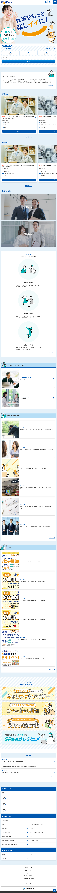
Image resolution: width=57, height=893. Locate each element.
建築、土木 (32, 836)
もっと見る (49, 352)
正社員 (3, 854)
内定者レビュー (28, 870)
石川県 (4, 798)
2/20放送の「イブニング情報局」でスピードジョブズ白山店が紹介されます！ (19, 766)
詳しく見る (50, 85)
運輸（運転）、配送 (34, 840)
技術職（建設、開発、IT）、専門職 (9, 836)
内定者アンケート (28, 867)
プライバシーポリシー (28, 875)
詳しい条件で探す (49, 48)
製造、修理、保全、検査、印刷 (36, 832)
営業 (30, 820)
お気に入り (50, 2)
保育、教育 (32, 828)
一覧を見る (27, 137)
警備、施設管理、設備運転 (8, 840)
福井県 (4, 804)
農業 (30, 844)
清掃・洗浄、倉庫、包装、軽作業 (9, 844)
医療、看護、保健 (6, 832)
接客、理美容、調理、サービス (36, 824)
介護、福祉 (4, 828)
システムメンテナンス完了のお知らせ (10, 772)
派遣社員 (31, 858)
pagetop (54, 890)
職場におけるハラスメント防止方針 (28, 881)
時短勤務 (31, 854)
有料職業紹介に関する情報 (28, 878)
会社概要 (28, 873)
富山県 (4, 810)
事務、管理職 (5, 820)
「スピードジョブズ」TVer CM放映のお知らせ (12, 761)
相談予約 (45, 2)
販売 (3, 824)
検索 (28, 61)
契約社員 (4, 858)
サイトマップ (28, 883)
